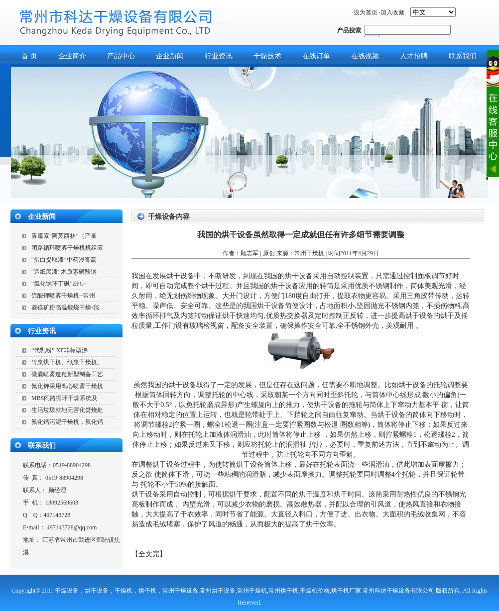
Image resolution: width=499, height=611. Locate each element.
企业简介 (72, 56)
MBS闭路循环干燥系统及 (64, 398)
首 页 (29, 56)
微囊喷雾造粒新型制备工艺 (67, 374)
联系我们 (42, 445)
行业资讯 (219, 56)
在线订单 (316, 56)
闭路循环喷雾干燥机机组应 (67, 247)
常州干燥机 (309, 253)
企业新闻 (170, 56)
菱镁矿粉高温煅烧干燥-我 (65, 307)
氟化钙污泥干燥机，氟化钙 (67, 421)
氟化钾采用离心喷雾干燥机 (67, 386)
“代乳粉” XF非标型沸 (59, 350)
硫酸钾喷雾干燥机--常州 (63, 295)
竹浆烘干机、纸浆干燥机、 (67, 362)
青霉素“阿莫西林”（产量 (64, 235)
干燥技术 (267, 56)
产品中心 (121, 56)
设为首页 (365, 12)
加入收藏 (392, 12)
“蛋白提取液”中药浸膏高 (64, 259)
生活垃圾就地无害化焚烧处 (67, 410)
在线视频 (365, 56)
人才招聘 (414, 56)
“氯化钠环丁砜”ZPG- (58, 283)
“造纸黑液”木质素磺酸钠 (64, 271)
